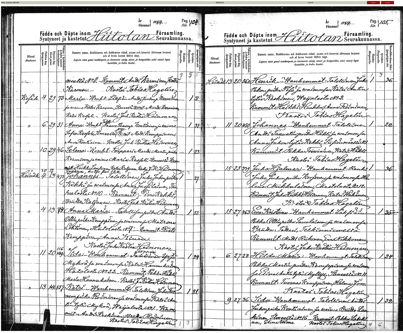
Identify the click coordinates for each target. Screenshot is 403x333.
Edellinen (373, 2)
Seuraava (387, 2)
